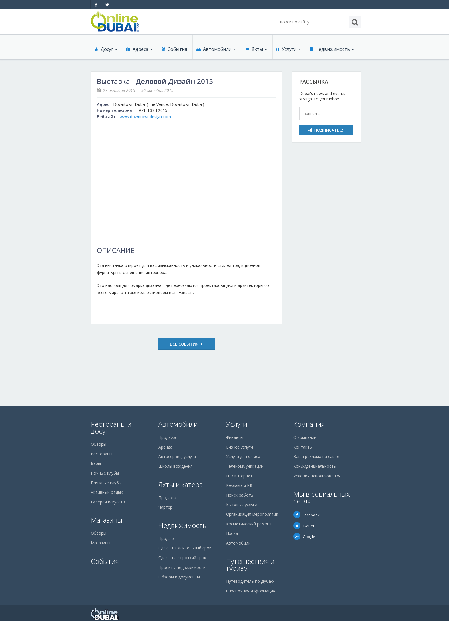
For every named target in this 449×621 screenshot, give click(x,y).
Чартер (165, 507)
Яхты (256, 49)
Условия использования (316, 476)
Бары (96, 463)
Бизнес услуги (239, 447)
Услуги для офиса (243, 456)
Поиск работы (240, 495)
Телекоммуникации (244, 466)
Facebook (306, 514)
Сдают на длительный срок (184, 548)
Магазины (106, 520)
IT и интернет (239, 476)
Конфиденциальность (314, 466)
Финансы (234, 437)
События (174, 49)
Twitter (303, 525)
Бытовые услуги (241, 504)
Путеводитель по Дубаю (250, 581)
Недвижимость (332, 49)
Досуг (105, 49)
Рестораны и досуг (111, 427)
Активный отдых (107, 492)
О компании (304, 437)
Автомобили (216, 49)
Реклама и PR (239, 485)
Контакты (302, 447)
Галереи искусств (108, 502)
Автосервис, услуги (177, 456)
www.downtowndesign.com (145, 116)
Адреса (139, 49)
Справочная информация (250, 591)
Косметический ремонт (249, 524)
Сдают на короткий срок (182, 557)
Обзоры (98, 444)
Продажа (167, 437)
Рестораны (101, 454)
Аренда (165, 447)
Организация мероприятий (252, 514)
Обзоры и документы (179, 577)
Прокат (233, 533)
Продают (167, 538)
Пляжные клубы (106, 482)
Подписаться (326, 130)
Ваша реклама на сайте (316, 456)
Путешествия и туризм (250, 564)
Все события (184, 344)
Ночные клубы (105, 473)
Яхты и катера (180, 484)
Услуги (288, 49)
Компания (309, 424)
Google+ (305, 536)
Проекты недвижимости (182, 567)
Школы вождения (175, 466)
